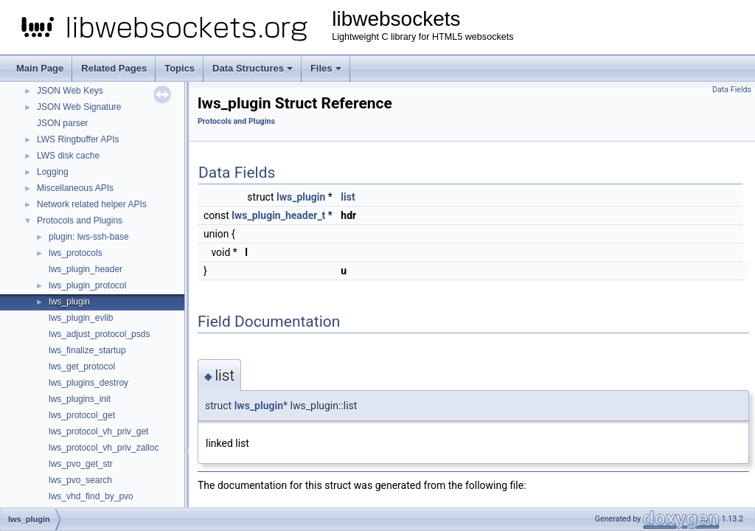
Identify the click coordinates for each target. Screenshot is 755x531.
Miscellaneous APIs (75, 188)
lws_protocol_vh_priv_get (98, 431)
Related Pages (114, 68)
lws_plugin (69, 301)
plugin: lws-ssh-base (89, 237)
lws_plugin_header (85, 269)
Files (325, 68)
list (348, 197)
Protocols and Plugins (79, 220)
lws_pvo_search (80, 480)
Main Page (39, 68)
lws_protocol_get (82, 415)
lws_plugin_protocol (87, 285)
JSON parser (62, 123)
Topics (179, 68)
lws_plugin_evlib (81, 318)
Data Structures (252, 68)
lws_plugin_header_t (278, 215)
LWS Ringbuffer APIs (78, 139)
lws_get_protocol (82, 366)
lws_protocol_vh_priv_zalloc (104, 447)
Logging (53, 172)
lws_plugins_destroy (88, 383)
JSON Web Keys (70, 91)
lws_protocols (75, 253)
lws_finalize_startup (87, 350)
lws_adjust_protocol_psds (99, 334)
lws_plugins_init (80, 399)
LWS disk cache (68, 155)
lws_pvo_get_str (81, 464)
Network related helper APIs (92, 204)
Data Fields (731, 89)
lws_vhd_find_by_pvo (91, 496)
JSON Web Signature (79, 107)
